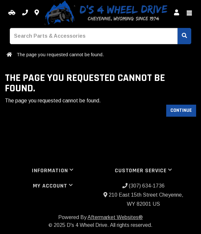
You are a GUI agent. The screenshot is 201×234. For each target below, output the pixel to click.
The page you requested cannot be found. (60, 54)
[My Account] (176, 13)
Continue (181, 110)
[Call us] (25, 13)
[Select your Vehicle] (12, 13)
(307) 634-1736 (143, 185)
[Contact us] (37, 13)
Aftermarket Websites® (115, 217)
